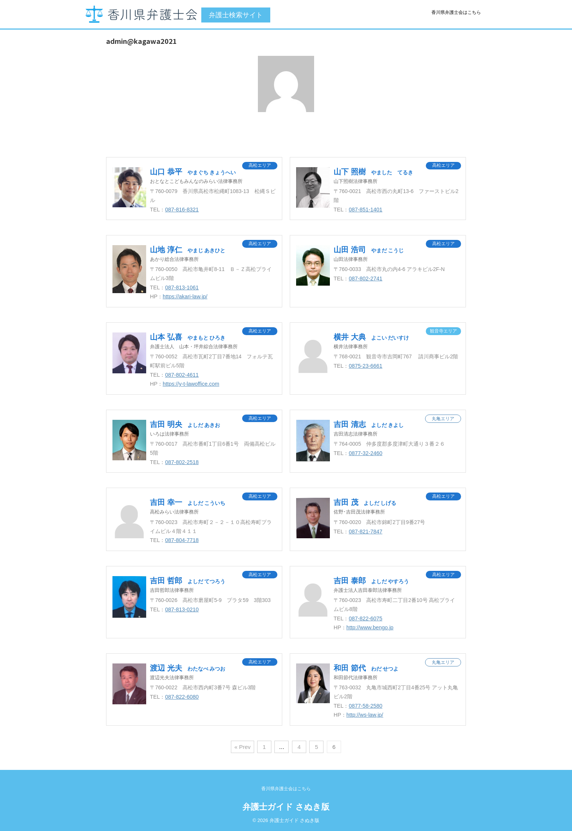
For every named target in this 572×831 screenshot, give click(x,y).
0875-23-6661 (365, 366)
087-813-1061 (182, 287)
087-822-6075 (365, 618)
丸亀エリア (443, 418)
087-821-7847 (365, 532)
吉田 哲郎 (187, 580)
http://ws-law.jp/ (364, 715)
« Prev (242, 747)
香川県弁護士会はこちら (456, 12)
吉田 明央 (185, 424)
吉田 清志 (369, 424)
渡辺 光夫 (187, 668)
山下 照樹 (373, 172)
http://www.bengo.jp (370, 627)
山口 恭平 (193, 172)
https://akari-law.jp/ (185, 296)
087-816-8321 (182, 210)
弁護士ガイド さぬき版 (286, 807)
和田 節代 (366, 668)
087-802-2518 (182, 462)
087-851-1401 (365, 210)
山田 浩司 (369, 250)
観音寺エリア (443, 331)
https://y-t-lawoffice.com (191, 384)
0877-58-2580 (365, 706)
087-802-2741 (365, 278)
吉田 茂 (365, 502)
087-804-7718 (182, 540)
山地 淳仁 (187, 250)
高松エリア (260, 165)
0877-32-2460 (365, 453)
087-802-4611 (182, 375)
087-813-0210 (182, 609)
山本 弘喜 (187, 337)
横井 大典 (371, 337)
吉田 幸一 (187, 502)
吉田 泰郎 (371, 580)
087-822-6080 (182, 697)
